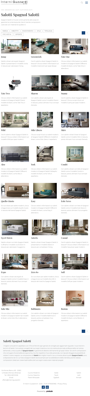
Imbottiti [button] (15, 31)
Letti (78, 375)
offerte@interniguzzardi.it (11, 380)
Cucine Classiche (34, 375)
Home (2, 10)
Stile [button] (39, 31)
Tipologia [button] (48, 31)
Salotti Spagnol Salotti (26, 10)
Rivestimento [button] (27, 31)
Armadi (78, 377)
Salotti (17, 10)
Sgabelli (56, 377)
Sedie (56, 373)
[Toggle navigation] (86, 2)
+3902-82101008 (12, 375)
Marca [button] (5, 31)
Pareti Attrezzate (33, 377)
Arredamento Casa (10, 10)
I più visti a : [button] (7, 34)
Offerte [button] (18, 34)
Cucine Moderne (34, 373)
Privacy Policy (62, 384)
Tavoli (56, 375)
